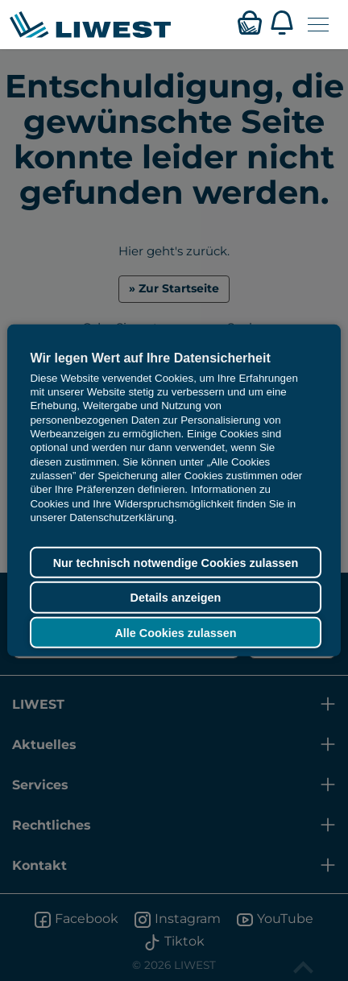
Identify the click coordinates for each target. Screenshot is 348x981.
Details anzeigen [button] (176, 597)
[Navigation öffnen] (318, 24)
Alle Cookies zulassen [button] (175, 632)
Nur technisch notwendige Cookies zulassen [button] (176, 562)
